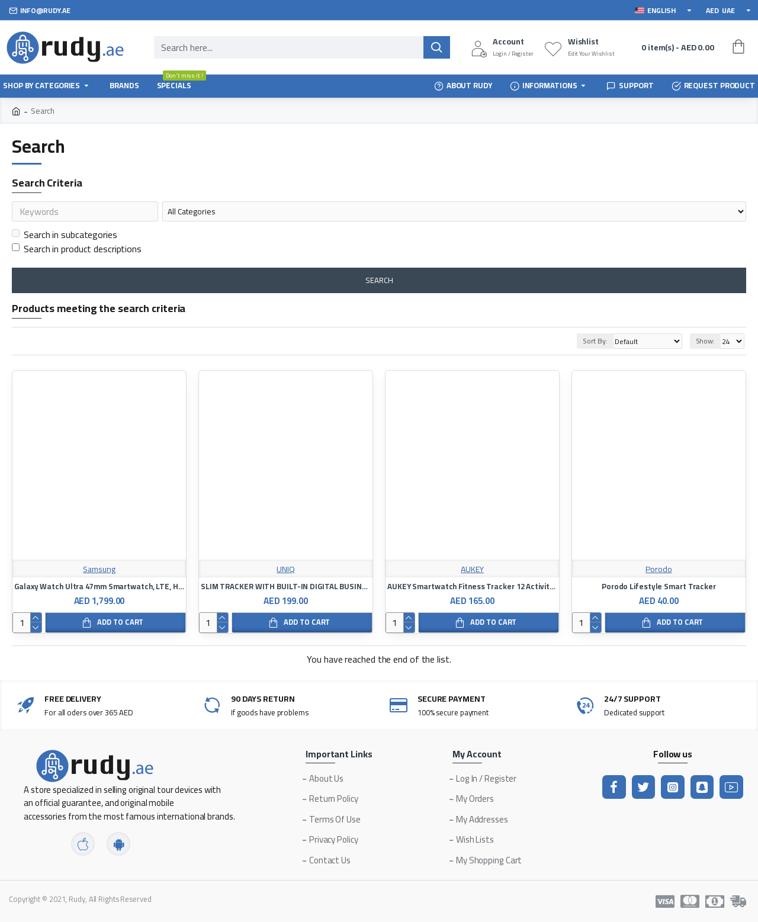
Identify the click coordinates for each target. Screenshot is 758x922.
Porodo (658, 572)
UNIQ (286, 572)
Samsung (99, 572)
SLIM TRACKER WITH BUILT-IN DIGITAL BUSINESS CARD (286, 589)
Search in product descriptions (77, 251)
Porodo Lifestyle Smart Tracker (659, 589)
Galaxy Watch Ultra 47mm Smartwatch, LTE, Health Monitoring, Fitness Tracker (99, 589)
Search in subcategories (64, 237)
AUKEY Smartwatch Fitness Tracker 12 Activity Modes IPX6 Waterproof (472, 589)
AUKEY (472, 572)
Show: (705, 343)
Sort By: (592, 343)
